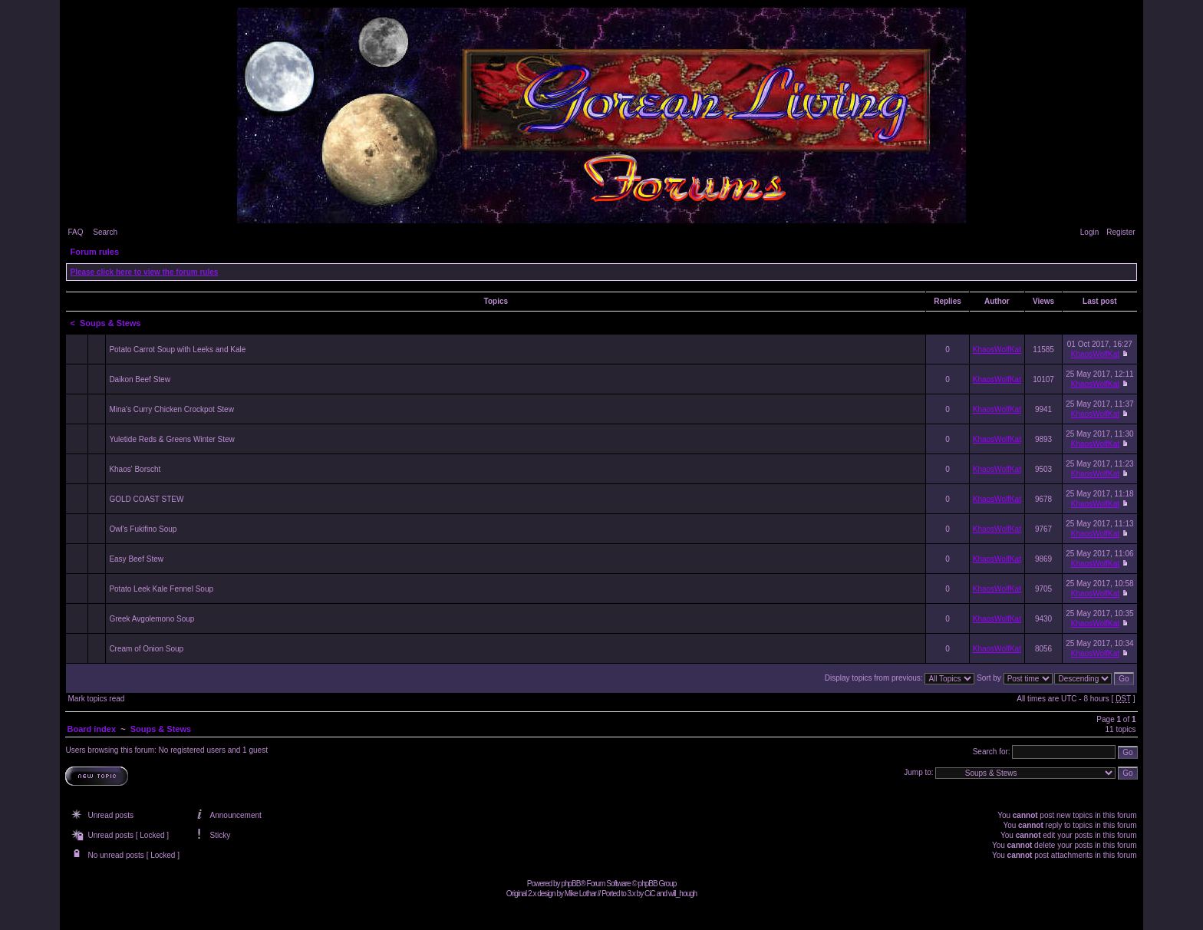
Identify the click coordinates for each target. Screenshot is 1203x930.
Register (1120, 232)
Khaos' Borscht (134, 469)
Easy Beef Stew (136, 559)
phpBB (570, 883)
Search (105, 232)
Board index (91, 729)
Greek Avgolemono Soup (151, 619)
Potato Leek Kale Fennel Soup (161, 589)
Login (1089, 232)
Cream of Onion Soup (146, 649)
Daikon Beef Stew (139, 379)
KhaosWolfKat (997, 349)
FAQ (75, 232)
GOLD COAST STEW (146, 499)
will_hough (682, 893)
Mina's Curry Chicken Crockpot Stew (171, 409)
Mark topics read (96, 698)
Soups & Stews (110, 323)
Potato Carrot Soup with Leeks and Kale (177, 349)
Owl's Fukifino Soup (142, 529)
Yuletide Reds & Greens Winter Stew (171, 439)
